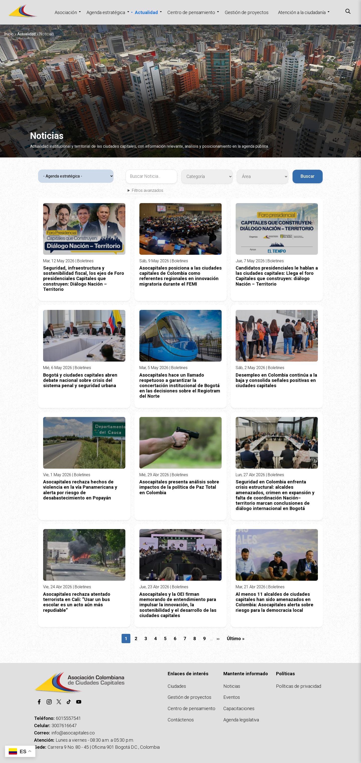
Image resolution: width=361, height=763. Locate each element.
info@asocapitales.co (73, 732)
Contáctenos (181, 719)
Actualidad (146, 12)
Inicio (9, 34)
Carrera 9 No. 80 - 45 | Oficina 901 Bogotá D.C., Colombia (104, 747)
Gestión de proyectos (246, 12)
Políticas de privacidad (298, 686)
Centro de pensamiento (191, 12)
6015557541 (68, 718)
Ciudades (177, 686)
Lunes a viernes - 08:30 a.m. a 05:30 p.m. (95, 740)
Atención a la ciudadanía (302, 12)
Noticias (231, 686)
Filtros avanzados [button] (147, 190)
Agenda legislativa (241, 719)
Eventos (231, 697)
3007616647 (64, 725)
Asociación (66, 12)
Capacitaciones (238, 708)
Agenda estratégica (105, 12)
